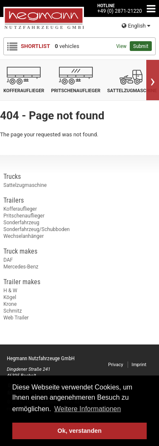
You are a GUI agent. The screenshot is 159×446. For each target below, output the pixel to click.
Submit (140, 46)
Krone (10, 304)
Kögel (9, 297)
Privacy (115, 364)
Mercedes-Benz (21, 267)
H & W (10, 291)
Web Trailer (16, 318)
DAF (8, 260)
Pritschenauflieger (24, 216)
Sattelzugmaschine (25, 185)
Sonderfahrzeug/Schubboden (36, 229)
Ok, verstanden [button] (80, 430)
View (121, 46)
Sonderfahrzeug (21, 223)
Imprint (138, 364)
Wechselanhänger (23, 236)
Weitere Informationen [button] (87, 408)
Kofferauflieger (20, 209)
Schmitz (12, 311)
